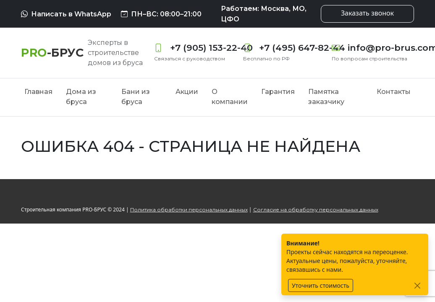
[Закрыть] (417, 285)
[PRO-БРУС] (52, 52)
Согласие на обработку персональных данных (315, 209)
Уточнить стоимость (320, 285)
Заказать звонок (367, 13)
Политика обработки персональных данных (189, 209)
